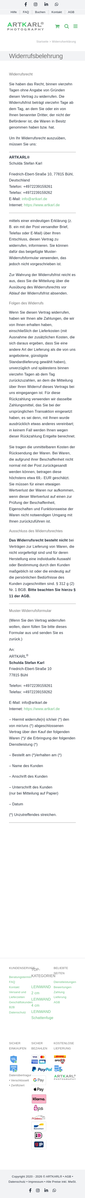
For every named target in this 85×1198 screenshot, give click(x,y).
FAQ (12, 982)
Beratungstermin (20, 977)
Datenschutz (17, 1012)
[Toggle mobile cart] (57, 26)
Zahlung (59, 992)
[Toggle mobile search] (66, 26)
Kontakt (14, 987)
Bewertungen (63, 987)
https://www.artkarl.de (42, 205)
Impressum (35, 1181)
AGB (57, 1002)
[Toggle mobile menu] (75, 26)
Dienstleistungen (65, 982)
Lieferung (60, 997)
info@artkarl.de (34, 199)
